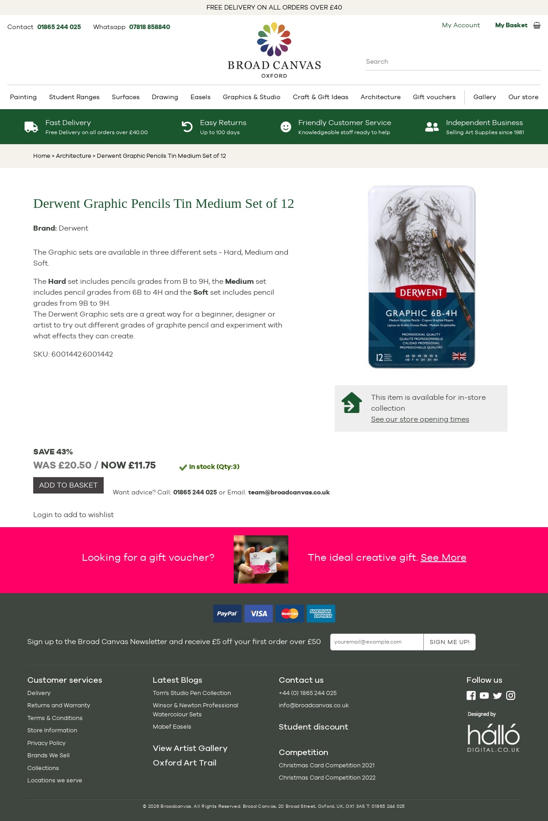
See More (444, 557)
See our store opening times (420, 419)
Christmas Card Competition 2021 (327, 765)
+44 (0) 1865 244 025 (308, 693)
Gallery (484, 97)
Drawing (165, 97)
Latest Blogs (177, 680)
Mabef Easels (172, 726)
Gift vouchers (434, 97)
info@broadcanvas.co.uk (314, 705)
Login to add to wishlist (73, 514)
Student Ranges (74, 97)
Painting (23, 97)
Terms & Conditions (55, 718)
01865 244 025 (59, 26)
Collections (43, 768)
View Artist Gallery (190, 748)
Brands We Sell (48, 755)
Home (41, 155)
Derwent (73, 228)
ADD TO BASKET (68, 485)
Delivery (38, 693)
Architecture (381, 97)
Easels (201, 97)
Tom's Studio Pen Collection (192, 693)
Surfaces (126, 97)
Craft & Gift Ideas (320, 97)
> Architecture (71, 155)
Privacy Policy (46, 743)
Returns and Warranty (58, 705)
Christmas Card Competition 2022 (327, 777)
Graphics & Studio (252, 97)
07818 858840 (149, 26)
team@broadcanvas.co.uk (289, 492)
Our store (523, 97)
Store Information (52, 730)
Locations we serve (54, 780)
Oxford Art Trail (184, 762)
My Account (461, 25)
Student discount (313, 726)
